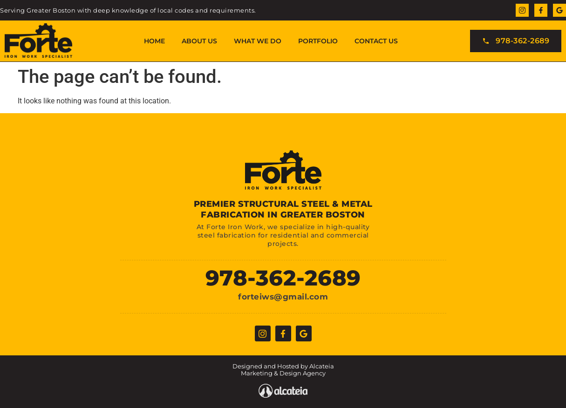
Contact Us (376, 41)
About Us (199, 41)
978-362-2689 (283, 278)
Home (154, 41)
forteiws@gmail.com (283, 296)
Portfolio (318, 41)
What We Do (257, 41)
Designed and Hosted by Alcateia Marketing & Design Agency (283, 369)
